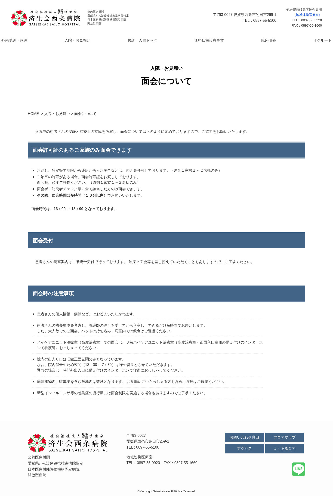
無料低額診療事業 (204, 40)
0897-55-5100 (147, 447)
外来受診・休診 (41, 40)
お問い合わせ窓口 (244, 437)
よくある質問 (284, 449)
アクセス (244, 449)
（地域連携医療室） (307, 15)
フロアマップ (284, 437)
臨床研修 (253, 40)
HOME (33, 114)
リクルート (295, 40)
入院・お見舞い (94, 40)
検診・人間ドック (148, 40)
